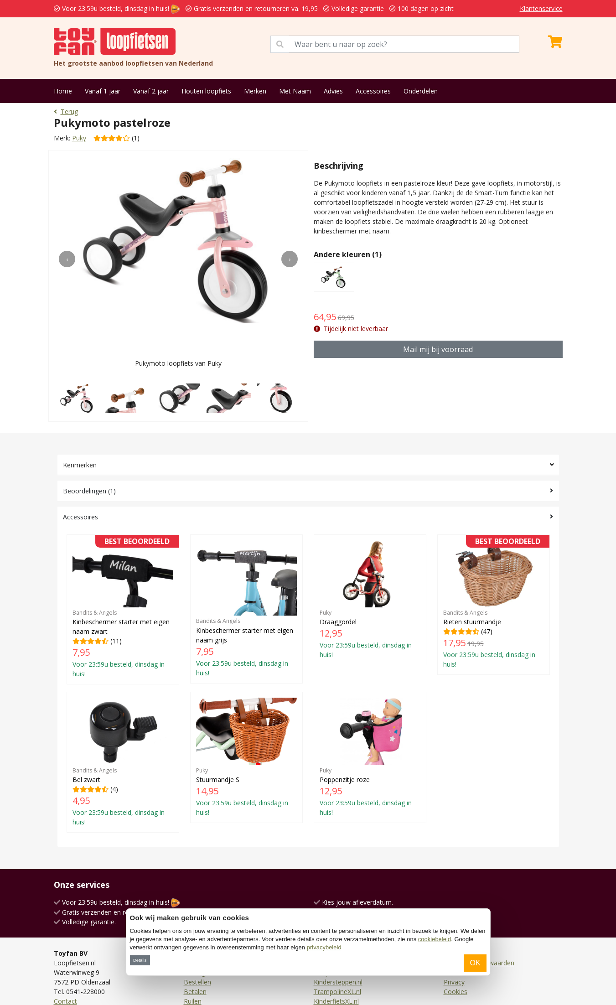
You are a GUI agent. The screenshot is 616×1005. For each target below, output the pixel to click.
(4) (122, 738)
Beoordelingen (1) (89, 491)
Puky (79, 138)
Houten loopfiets (206, 91)
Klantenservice (541, 8)
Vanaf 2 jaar (151, 91)
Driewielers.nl (333, 905)
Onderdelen (421, 91)
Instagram (69, 962)
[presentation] (67, 259)
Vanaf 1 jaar (102, 91)
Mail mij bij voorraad (438, 349)
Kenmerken (80, 465)
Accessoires (373, 91)
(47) (493, 604)
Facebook (68, 953)
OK (475, 963)
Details (139, 960)
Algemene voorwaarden (479, 905)
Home (63, 91)
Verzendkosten (206, 905)
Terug (66, 111)
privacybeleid (324, 947)
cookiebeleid (434, 939)
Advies (333, 91)
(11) (122, 609)
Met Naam (295, 91)
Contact (65, 943)
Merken (255, 91)
